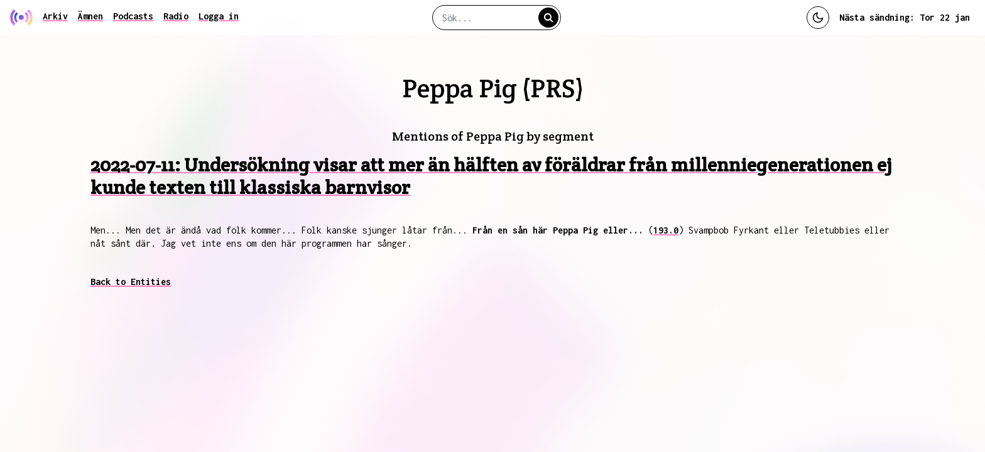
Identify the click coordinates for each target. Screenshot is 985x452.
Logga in (219, 16)
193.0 (665, 230)
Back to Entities (130, 281)
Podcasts (133, 16)
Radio (175, 16)
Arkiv (55, 16)
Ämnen (90, 16)
